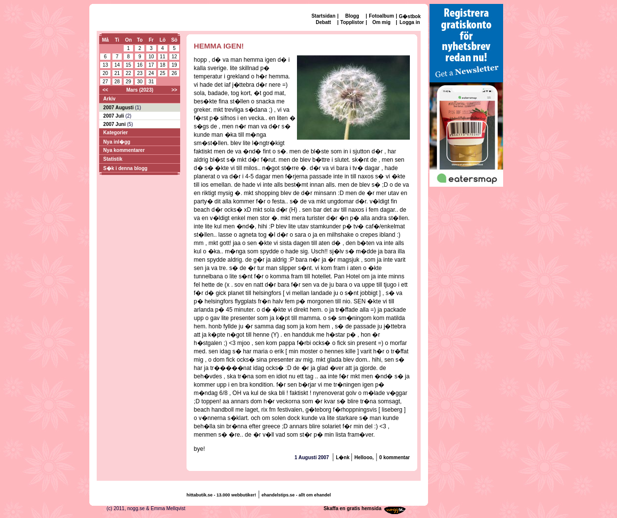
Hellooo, (364, 457)
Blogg (352, 16)
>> (174, 90)
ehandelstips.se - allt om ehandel (296, 495)
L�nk (343, 457)
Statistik (112, 159)
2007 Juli (114, 116)
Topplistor (352, 22)
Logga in (410, 22)
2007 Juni (115, 124)
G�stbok (410, 16)
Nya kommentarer (123, 150)
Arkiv (109, 98)
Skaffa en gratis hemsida (352, 508)
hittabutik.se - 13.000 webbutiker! (221, 495)
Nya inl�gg (116, 142)
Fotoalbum (381, 16)
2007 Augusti (119, 107)
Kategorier (115, 132)
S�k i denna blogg (125, 168)
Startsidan (323, 16)
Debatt (323, 22)
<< (105, 90)
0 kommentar (394, 457)
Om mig (381, 22)
